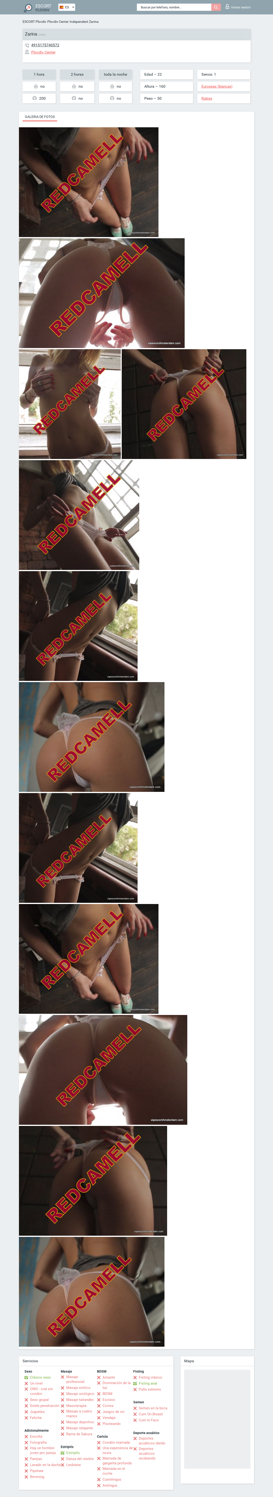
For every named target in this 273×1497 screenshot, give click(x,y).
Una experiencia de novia (118, 1450)
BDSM (107, 1394)
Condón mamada (116, 1442)
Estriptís (73, 1453)
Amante (109, 1377)
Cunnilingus (112, 1479)
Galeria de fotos (40, 117)
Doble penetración (44, 1406)
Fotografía (38, 1442)
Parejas (36, 1459)
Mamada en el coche (114, 1471)
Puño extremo (150, 1389)
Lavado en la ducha (45, 1465)
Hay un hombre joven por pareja (43, 1450)
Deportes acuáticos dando (152, 1440)
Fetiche (36, 1418)
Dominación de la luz (117, 1385)
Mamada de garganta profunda (117, 1460)
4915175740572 (45, 45)
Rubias (206, 98)
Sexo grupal (39, 1400)
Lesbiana (73, 1465)
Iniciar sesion (238, 6)
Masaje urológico (80, 1394)
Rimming (37, 1477)
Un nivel (36, 1383)
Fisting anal (148, 1383)
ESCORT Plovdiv (34, 22)
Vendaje (109, 1418)
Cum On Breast (151, 1414)
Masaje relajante (79, 1428)
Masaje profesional (75, 1379)
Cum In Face (149, 1420)
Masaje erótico (78, 1388)
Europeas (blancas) (216, 86)
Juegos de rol (113, 1412)
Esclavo (109, 1400)
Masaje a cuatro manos (79, 1413)
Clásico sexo (40, 1377)
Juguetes (37, 1412)
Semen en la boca (153, 1408)
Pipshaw (36, 1471)
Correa (108, 1406)
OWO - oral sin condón (41, 1391)
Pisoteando (112, 1424)
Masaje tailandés (80, 1400)
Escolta (36, 1436)
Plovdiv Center (58, 22)
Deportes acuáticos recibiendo (147, 1453)
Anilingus (110, 1485)
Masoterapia (76, 1406)
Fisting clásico (150, 1377)
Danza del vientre (80, 1459)
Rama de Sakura (79, 1434)
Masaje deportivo (80, 1422)
